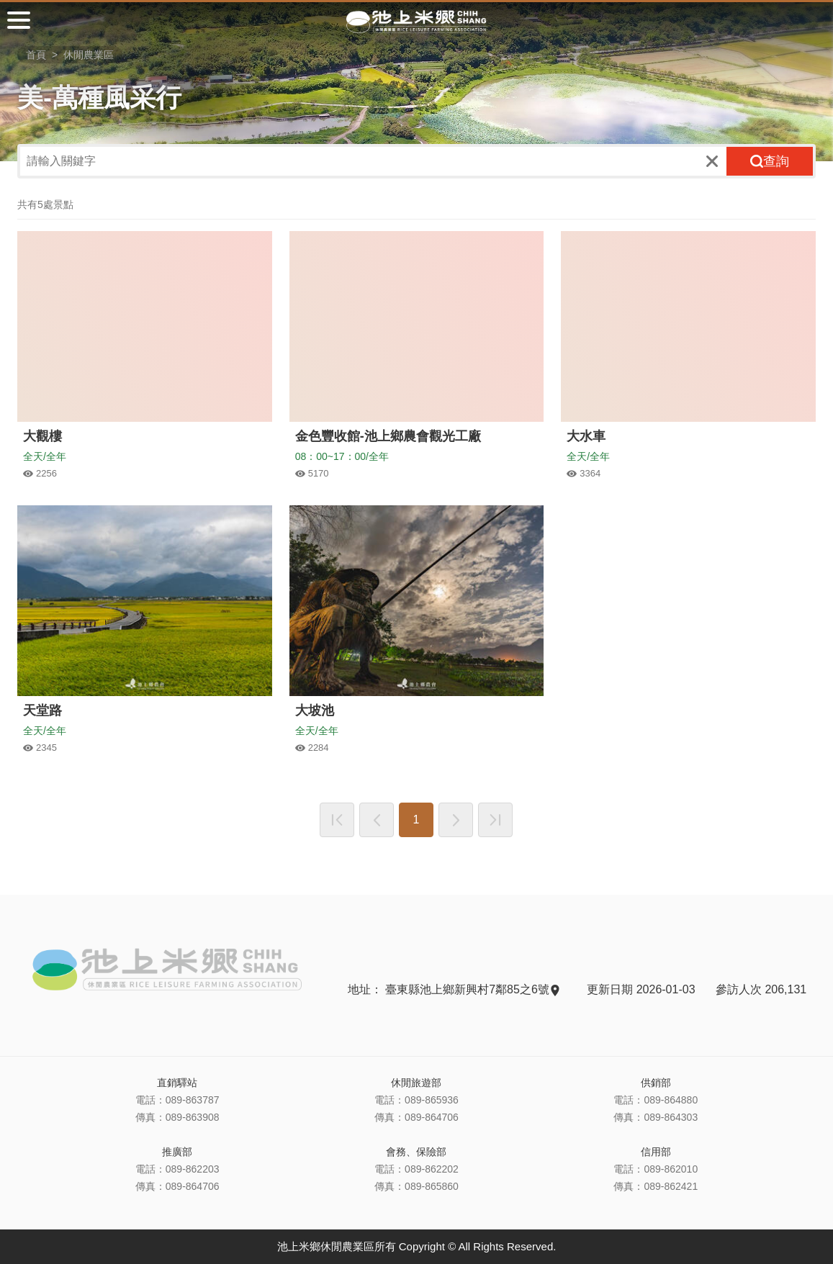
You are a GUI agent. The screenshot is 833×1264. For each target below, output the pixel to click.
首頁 (36, 54)
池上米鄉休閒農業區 (416, 21)
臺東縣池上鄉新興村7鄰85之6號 (471, 989)
